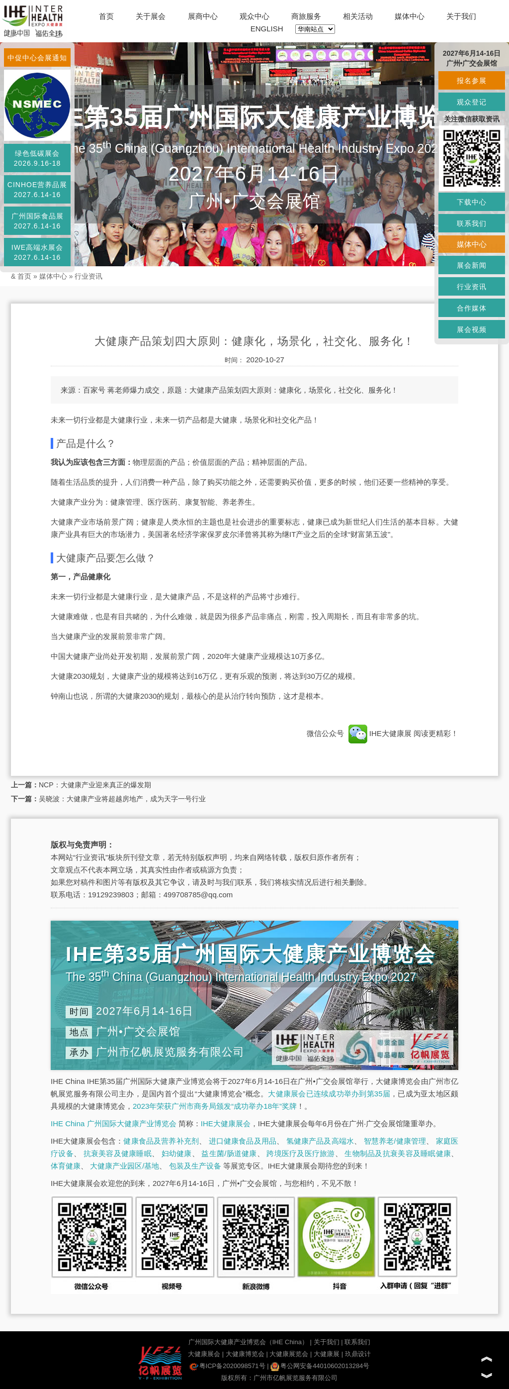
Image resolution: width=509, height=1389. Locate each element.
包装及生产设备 (195, 1166)
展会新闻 (472, 265)
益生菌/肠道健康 (228, 1153)
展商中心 (203, 16)
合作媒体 (472, 308)
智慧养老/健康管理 (395, 1141)
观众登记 (472, 102)
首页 (106, 16)
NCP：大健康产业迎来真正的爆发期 (95, 785)
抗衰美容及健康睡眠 (118, 1153)
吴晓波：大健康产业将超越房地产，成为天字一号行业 (122, 799)
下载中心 (472, 202)
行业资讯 (88, 276)
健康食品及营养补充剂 (161, 1141)
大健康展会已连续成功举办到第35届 (329, 1093)
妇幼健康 (177, 1153)
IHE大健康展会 (226, 1123)
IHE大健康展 (380, 733)
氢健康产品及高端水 (320, 1141)
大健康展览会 (288, 1354)
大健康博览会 (245, 1354)
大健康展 (326, 1354)
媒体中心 (409, 16)
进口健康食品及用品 (242, 1141)
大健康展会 (204, 1354)
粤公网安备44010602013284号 (319, 1366)
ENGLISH (267, 28)
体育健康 (66, 1166)
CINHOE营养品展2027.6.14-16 (37, 190)
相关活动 (358, 16)
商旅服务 (306, 16)
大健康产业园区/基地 (124, 1166)
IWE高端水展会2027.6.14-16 (37, 252)
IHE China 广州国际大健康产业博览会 (113, 1123)
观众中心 (254, 16)
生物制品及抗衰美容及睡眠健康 (397, 1153)
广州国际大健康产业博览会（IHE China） (248, 1342)
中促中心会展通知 (37, 58)
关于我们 (461, 16)
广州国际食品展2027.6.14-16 (37, 221)
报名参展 (472, 81)
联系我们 (357, 1342)
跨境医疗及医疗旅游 (300, 1153)
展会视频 (472, 329)
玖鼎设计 (358, 1354)
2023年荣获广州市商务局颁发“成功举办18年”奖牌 (215, 1106)
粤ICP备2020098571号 (227, 1366)
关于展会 (151, 16)
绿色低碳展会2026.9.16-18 (37, 158)
